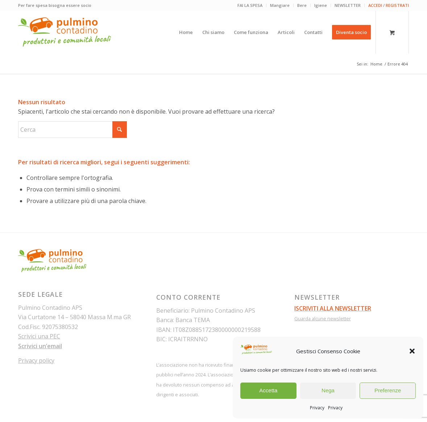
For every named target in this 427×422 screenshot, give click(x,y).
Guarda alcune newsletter (322, 318)
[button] (412, 351)
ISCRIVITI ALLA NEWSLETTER (332, 308)
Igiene (320, 5)
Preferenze (387, 390)
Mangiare (280, 5)
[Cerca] (72, 129)
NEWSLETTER (348, 5)
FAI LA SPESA (249, 5)
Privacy (317, 408)
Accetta (268, 390)
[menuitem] (250, 5)
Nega (328, 390)
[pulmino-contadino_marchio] (64, 32)
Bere (302, 5)
